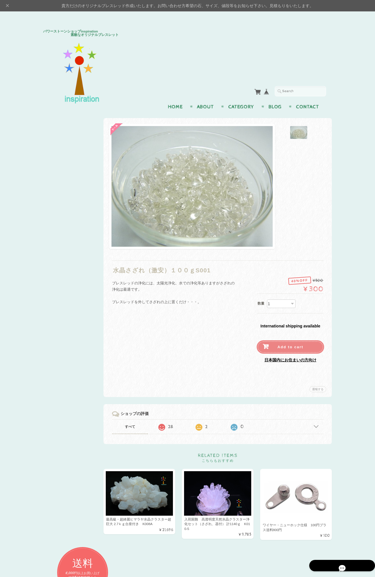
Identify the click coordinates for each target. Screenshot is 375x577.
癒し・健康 (59, 202)
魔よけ (55, 213)
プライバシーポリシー (69, 438)
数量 (261, 292)
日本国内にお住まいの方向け (290, 349)
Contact (307, 96)
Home (175, 96)
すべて (135, 416)
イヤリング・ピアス (67, 258)
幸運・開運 (59, 224)
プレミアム (59, 297)
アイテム (57, 236)
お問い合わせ (62, 426)
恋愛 (54, 179)
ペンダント (59, 247)
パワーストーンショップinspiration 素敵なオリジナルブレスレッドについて (74, 410)
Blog (275, 96)
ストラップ (59, 270)
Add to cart (291, 336)
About (205, 96)
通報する (318, 378)
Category (241, 96)
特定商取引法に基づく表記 (72, 449)
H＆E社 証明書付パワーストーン (73, 283)
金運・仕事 (59, 191)
